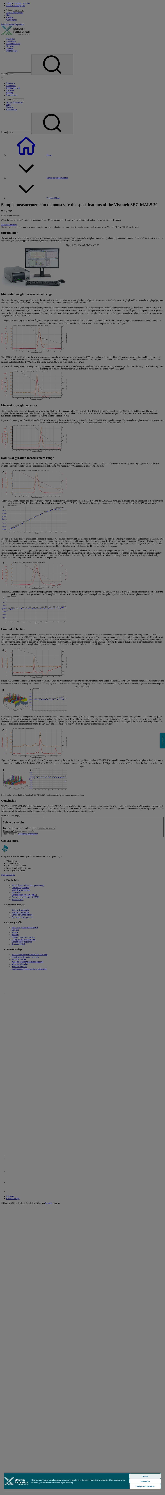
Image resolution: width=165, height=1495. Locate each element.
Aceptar (145, 1476)
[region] (82, 1482)
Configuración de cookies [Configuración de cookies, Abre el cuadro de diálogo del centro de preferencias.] (145, 1486)
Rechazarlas (145, 1481)
